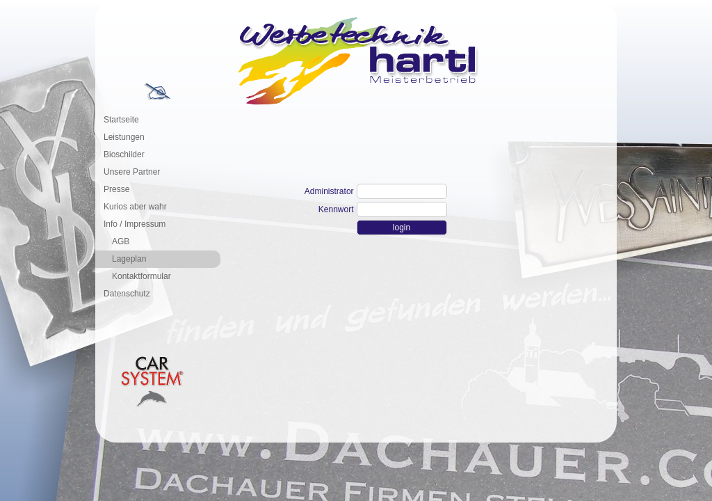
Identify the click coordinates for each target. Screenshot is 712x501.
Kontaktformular (141, 276)
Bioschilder (124, 154)
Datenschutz (127, 294)
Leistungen (124, 137)
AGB (120, 241)
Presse (116, 189)
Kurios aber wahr (135, 207)
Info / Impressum (134, 224)
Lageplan (129, 259)
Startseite (121, 120)
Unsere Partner (132, 172)
